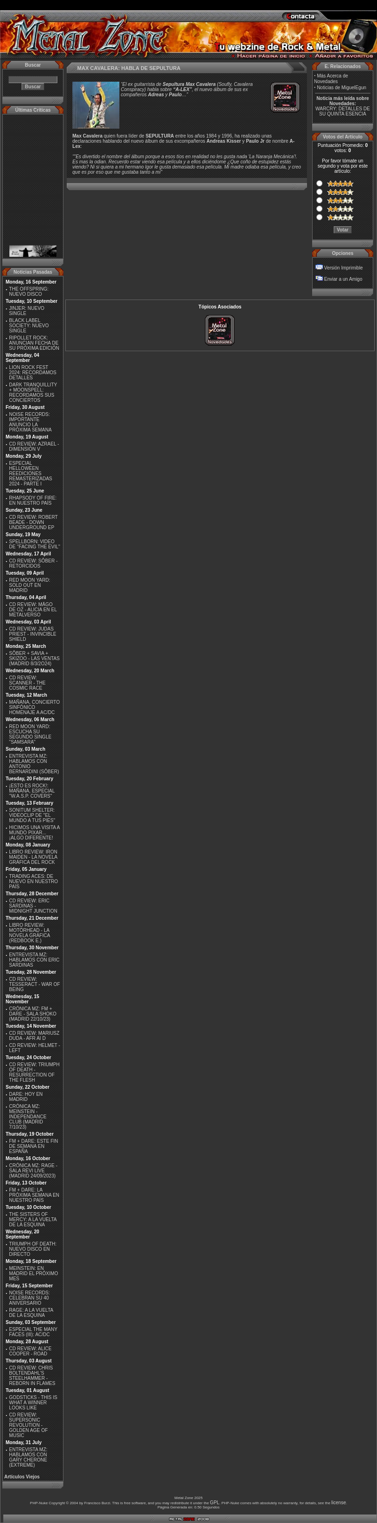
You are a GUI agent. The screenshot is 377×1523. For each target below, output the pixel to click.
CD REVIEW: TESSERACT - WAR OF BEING (34, 984)
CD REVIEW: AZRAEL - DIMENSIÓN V (34, 446)
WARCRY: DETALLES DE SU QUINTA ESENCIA (342, 111)
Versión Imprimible (343, 267)
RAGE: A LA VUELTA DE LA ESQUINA (31, 1313)
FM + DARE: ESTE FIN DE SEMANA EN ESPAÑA (33, 1146)
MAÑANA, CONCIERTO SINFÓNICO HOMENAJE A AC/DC (34, 707)
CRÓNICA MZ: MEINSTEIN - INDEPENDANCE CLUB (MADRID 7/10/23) (27, 1117)
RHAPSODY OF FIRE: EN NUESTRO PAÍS (32, 500)
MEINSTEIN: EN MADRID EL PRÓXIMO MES (33, 1273)
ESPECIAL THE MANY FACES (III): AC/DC (33, 1332)
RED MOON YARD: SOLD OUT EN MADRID (29, 585)
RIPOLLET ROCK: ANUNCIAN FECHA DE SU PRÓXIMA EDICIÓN (34, 343)
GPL (215, 1502)
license (338, 1502)
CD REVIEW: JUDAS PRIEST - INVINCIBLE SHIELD (32, 634)
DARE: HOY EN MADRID (26, 1097)
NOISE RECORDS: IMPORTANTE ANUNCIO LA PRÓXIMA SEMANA (30, 422)
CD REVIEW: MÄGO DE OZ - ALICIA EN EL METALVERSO (32, 609)
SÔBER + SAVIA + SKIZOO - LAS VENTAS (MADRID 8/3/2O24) (34, 658)
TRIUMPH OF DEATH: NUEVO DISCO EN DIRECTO (32, 1249)
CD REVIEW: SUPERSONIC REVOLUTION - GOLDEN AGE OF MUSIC (28, 1425)
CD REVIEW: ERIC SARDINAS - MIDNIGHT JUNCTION (33, 906)
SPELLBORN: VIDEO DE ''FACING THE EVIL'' (34, 544)
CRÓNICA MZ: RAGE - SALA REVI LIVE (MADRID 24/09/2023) (33, 1170)
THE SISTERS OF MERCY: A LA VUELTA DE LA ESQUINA (32, 1219)
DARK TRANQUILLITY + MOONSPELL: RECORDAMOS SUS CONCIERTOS (33, 392)
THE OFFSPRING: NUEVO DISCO (28, 291)
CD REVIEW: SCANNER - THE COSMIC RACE (27, 683)
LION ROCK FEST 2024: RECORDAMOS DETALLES (32, 372)
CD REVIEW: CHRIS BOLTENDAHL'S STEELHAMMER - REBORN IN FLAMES (32, 1375)
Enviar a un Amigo (343, 279)
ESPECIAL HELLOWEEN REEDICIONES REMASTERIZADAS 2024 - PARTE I (30, 473)
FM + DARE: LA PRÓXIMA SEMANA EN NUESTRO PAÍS (34, 1195)
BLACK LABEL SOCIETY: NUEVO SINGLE (28, 325)
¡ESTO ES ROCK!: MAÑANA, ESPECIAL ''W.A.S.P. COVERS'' (32, 791)
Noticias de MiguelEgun (341, 87)
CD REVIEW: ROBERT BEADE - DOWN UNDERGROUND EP (33, 522)
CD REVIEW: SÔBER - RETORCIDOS (33, 563)
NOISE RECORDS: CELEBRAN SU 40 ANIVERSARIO (29, 1298)
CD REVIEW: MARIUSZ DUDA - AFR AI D (34, 1036)
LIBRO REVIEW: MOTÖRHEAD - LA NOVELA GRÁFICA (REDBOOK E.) (29, 933)
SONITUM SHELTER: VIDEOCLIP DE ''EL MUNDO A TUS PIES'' (32, 815)
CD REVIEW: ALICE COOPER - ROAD (30, 1351)
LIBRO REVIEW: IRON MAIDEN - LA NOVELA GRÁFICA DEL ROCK (33, 857)
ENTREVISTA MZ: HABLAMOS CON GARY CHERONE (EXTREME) (28, 1457)
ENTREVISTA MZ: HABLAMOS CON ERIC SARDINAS (34, 960)
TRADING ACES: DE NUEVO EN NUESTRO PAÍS (33, 881)
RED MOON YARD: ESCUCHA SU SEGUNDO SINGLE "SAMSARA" (30, 734)
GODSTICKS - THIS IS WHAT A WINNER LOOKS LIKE (33, 1402)
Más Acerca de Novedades (331, 78)
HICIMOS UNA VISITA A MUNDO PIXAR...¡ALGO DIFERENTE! (34, 832)
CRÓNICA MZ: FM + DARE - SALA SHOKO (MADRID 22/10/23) (32, 1014)
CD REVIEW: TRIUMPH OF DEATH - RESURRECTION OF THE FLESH (34, 1072)
